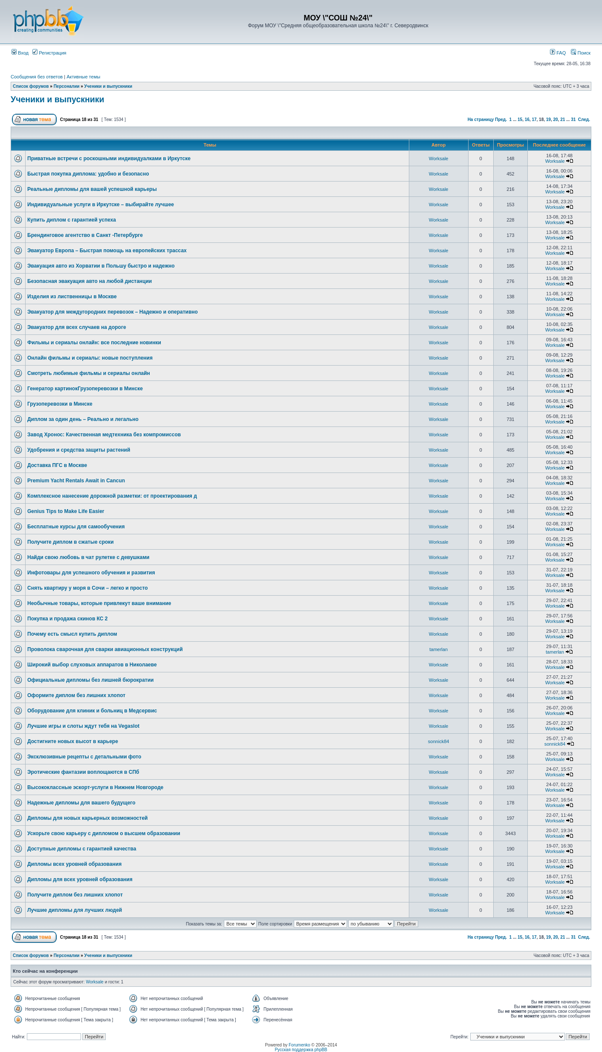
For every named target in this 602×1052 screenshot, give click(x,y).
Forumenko (299, 1045)
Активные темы (83, 76)
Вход (20, 52)
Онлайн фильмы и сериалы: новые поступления (90, 358)
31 (573, 119)
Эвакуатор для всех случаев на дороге (76, 327)
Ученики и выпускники (108, 86)
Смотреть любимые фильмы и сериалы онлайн (88, 373)
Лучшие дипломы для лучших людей (74, 910)
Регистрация (49, 52)
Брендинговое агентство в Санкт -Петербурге (85, 235)
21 (562, 119)
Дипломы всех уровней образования (74, 864)
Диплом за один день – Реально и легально (83, 419)
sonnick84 (438, 741)
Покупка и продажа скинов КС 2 (67, 619)
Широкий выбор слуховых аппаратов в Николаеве (92, 665)
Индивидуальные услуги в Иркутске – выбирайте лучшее (100, 205)
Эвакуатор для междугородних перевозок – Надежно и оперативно (112, 312)
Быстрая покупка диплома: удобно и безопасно (88, 174)
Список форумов (31, 86)
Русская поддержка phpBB (301, 1049)
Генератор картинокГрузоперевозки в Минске (85, 389)
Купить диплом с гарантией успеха (71, 220)
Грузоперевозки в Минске (60, 404)
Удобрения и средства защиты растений (78, 450)
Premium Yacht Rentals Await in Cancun (76, 481)
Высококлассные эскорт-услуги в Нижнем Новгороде (95, 787)
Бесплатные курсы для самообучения (76, 527)
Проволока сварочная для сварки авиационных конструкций (105, 649)
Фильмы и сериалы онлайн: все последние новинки (94, 343)
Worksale (439, 158)
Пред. (501, 119)
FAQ (558, 52)
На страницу (481, 119)
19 (548, 119)
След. (584, 119)
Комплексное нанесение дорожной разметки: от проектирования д (112, 496)
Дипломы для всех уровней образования (80, 879)
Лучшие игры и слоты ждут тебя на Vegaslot (83, 726)
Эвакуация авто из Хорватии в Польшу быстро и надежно (100, 266)
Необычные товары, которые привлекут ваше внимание (99, 603)
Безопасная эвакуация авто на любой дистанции (89, 281)
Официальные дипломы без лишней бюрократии (90, 680)
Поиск (580, 52)
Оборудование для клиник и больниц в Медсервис (92, 711)
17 (534, 119)
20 (555, 119)
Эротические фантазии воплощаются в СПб (83, 772)
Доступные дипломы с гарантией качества (81, 849)
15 (520, 119)
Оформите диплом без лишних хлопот (76, 695)
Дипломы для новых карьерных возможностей (87, 818)
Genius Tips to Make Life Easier (65, 511)
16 (527, 119)
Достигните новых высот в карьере (72, 741)
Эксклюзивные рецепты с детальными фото (84, 757)
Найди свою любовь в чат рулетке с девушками (88, 557)
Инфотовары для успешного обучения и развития (91, 573)
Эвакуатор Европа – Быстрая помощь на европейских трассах (107, 251)
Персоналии (67, 86)
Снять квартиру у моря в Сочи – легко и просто (87, 588)
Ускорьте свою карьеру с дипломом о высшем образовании (103, 833)
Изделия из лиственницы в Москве (72, 297)
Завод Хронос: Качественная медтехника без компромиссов (104, 435)
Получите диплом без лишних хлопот (75, 895)
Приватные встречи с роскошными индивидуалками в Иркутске (109, 158)
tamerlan (438, 649)
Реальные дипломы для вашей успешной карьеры (92, 189)
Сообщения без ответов (37, 76)
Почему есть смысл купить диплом (72, 634)
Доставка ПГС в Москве (57, 465)
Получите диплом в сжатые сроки (70, 542)
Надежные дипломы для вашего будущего (81, 803)
